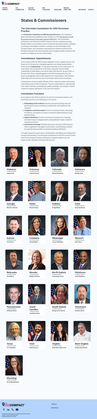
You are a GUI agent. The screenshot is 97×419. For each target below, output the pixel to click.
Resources (82, 9)
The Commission (19, 8)
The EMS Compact (5, 8)
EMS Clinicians (46, 8)
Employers (58, 9)
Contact (91, 9)
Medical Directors (67, 8)
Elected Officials (31, 8)
